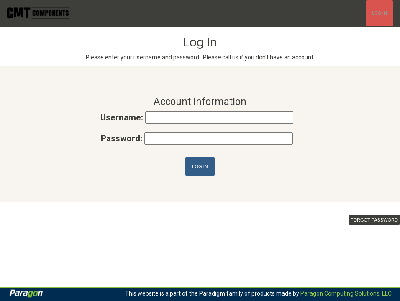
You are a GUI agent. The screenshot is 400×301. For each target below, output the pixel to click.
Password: (121, 138)
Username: (121, 117)
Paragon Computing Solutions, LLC (346, 293)
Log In (379, 13)
